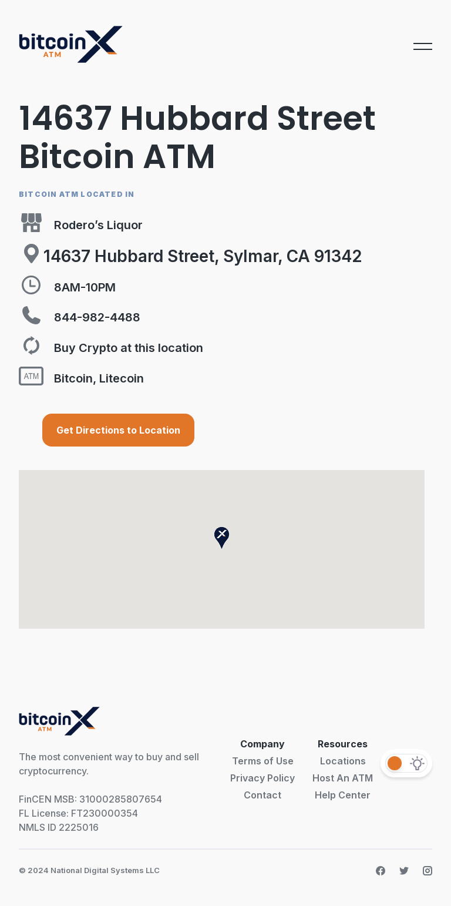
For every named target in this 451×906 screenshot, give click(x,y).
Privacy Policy (262, 778)
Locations (343, 761)
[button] (222, 537)
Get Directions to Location (118, 430)
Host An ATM (342, 778)
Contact (262, 795)
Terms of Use (263, 761)
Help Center (343, 795)
